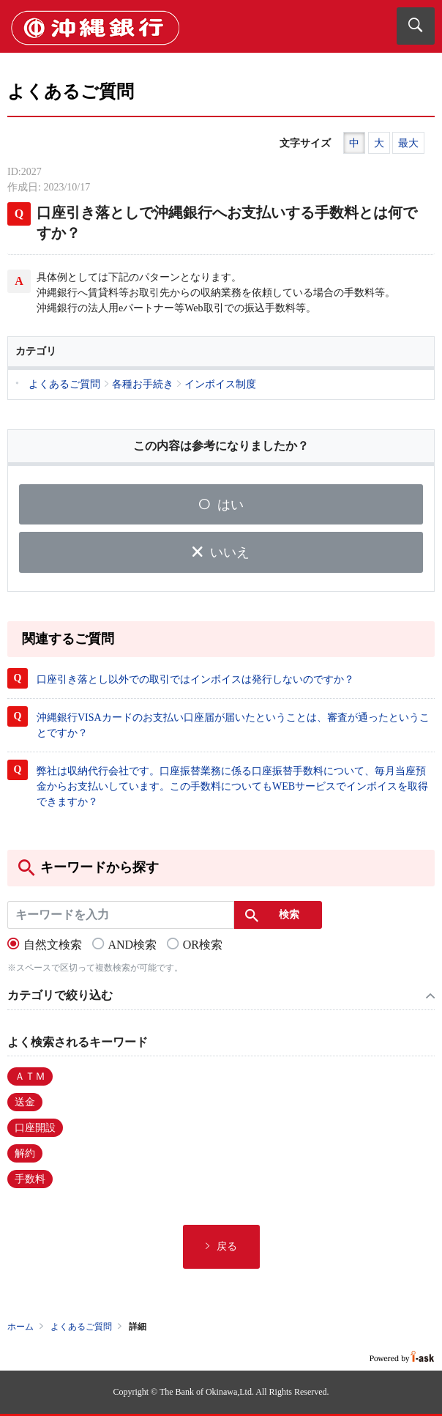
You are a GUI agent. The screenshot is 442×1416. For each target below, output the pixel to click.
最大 (408, 143)
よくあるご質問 (81, 1327)
